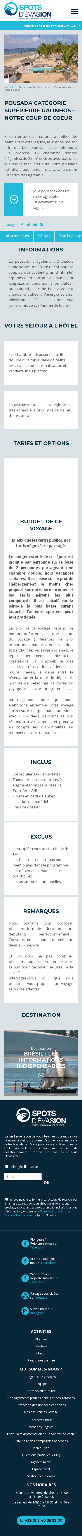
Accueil (9, 87)
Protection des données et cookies (41, 1405)
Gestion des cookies (41, 1476)
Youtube (41, 1297)
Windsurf (41, 1346)
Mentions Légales (41, 1427)
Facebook (22, 224)
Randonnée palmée (41, 1360)
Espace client (41, 1469)
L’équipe (41, 1384)
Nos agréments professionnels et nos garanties (41, 1398)
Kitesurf (41, 1353)
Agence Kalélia (41, 1462)
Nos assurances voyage (41, 1412)
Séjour (44, 235)
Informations (16, 235)
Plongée (41, 1339)
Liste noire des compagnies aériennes (41, 1441)
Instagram (37, 1313)
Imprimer (41, 224)
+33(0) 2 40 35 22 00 (43, 1520)
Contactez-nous (41, 1420)
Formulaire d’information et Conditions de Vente (41, 1434)
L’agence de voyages (41, 1377)
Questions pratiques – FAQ (41, 1455)
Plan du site (41, 1448)
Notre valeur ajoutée (41, 1391)
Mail (35, 224)
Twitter (28, 224)
